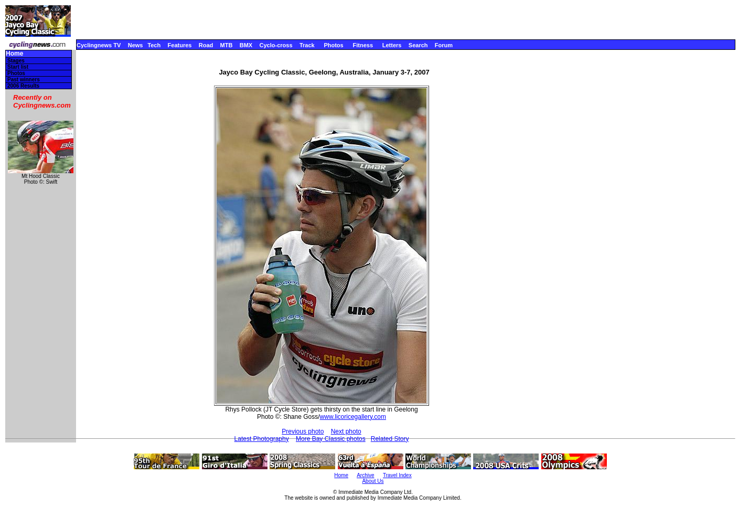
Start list (17, 67)
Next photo (346, 431)
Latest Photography (261, 438)
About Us (372, 481)
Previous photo (303, 431)
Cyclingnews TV (99, 45)
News (135, 45)
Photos (333, 45)
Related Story (390, 438)
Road (206, 45)
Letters (392, 45)
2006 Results (23, 86)
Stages (16, 61)
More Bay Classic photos (331, 438)
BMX (246, 45)
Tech (154, 45)
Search (418, 45)
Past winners (23, 79)
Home (14, 53)
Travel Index (397, 475)
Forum (444, 45)
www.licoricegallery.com (353, 416)
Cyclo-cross (276, 45)
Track (307, 45)
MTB (226, 45)
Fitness (362, 45)
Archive (365, 475)
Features (180, 45)
